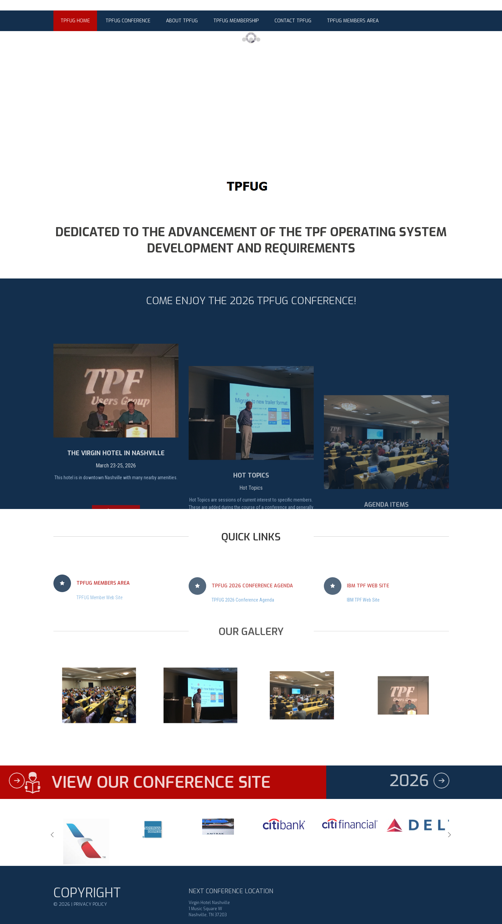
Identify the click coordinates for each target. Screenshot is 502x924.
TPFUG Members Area (353, 21)
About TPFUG (182, 21)
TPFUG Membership (236, 21)
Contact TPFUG (292, 21)
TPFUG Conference (127, 21)
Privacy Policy (90, 916)
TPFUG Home (75, 21)
